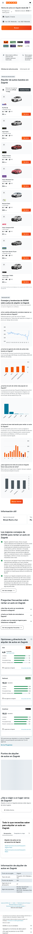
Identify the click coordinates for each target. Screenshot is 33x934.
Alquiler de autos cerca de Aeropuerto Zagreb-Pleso (15, 846)
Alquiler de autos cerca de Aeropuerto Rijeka (15, 850)
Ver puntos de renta (26, 668)
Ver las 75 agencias (6, 745)
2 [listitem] (3, 111)
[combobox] (7, 11)
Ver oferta (26, 114)
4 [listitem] (3, 135)
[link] (16, 501)
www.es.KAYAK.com (5, 903)
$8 (27, 8)
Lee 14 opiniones (10, 653)
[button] (3, 3)
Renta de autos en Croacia (15, 904)
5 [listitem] (3, 159)
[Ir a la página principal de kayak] (11, 3)
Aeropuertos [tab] (7, 833)
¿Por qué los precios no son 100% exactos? (17, 932)
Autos (14, 903)
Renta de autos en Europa (24, 903)
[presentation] (29, 7)
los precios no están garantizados (15, 920)
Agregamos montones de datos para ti (17, 929)
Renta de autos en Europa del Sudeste (15, 906)
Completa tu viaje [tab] (19, 833)
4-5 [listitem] (10, 111)
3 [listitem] (7, 159)
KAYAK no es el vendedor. (17, 926)
